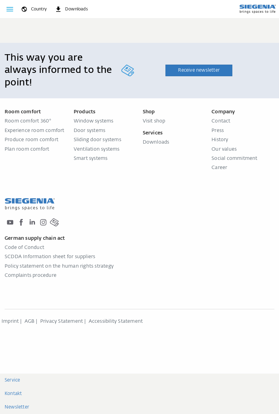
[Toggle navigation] (10, 9)
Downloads (156, 142)
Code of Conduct (24, 247)
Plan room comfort (27, 149)
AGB (30, 321)
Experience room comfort (34, 130)
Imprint (10, 321)
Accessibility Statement (116, 321)
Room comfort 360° (28, 121)
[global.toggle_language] (34, 9)
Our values (224, 149)
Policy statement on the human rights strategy (59, 266)
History (219, 139)
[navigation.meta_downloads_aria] (71, 9)
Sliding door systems (97, 139)
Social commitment (234, 158)
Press (217, 130)
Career (219, 167)
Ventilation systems (97, 149)
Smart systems (91, 158)
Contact (220, 121)
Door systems (89, 130)
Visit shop (154, 121)
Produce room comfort (31, 139)
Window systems (94, 121)
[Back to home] (257, 9)
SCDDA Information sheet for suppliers (50, 256)
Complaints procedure (30, 275)
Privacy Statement (61, 321)
